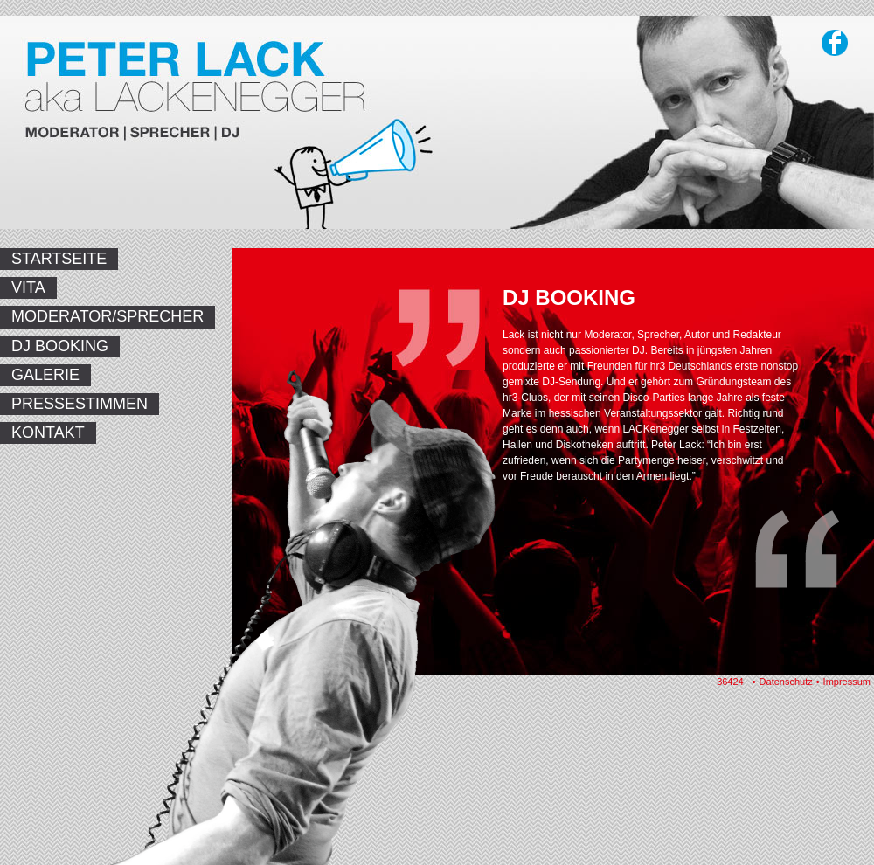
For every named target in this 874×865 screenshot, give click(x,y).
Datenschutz (786, 681)
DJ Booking (59, 346)
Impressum (847, 681)
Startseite (59, 258)
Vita (28, 287)
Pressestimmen (79, 403)
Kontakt (48, 432)
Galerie (45, 375)
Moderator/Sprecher (107, 316)
